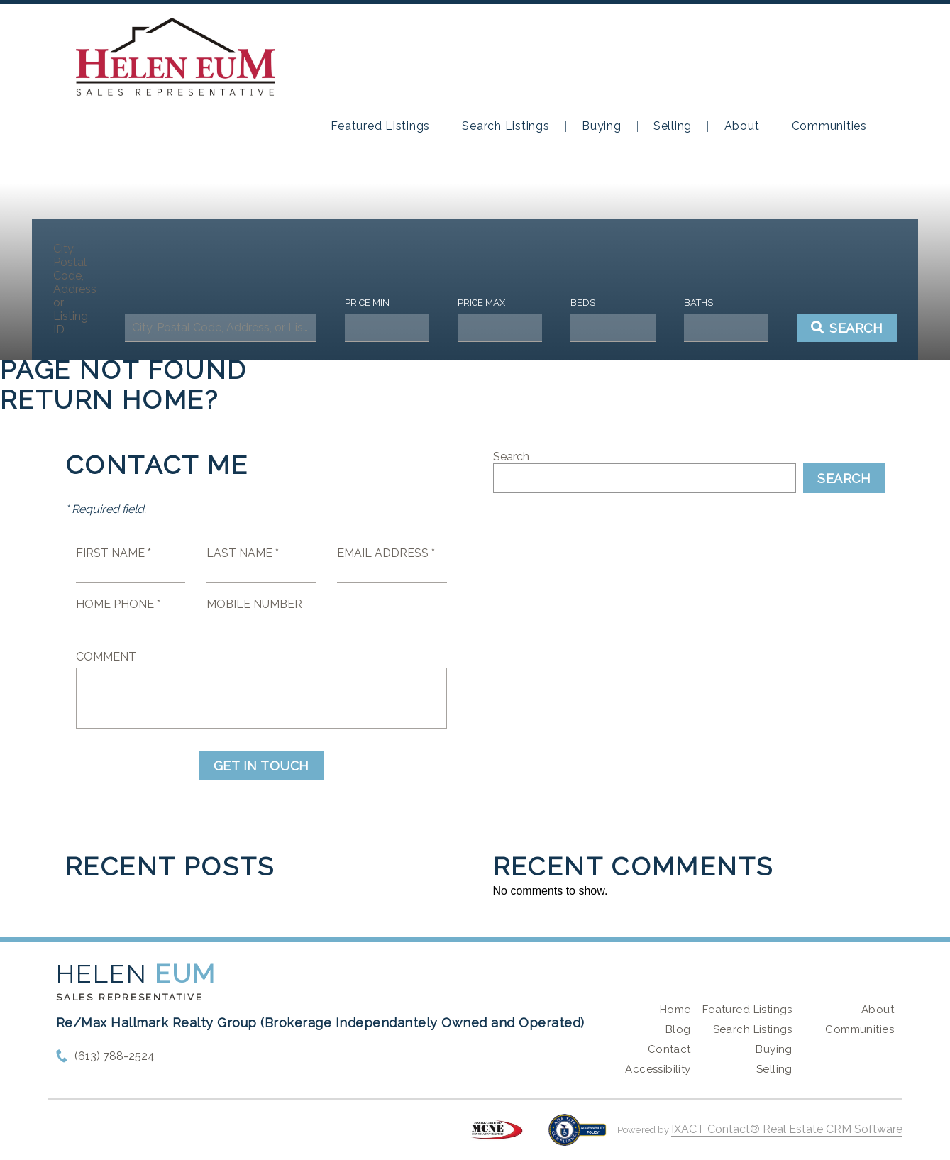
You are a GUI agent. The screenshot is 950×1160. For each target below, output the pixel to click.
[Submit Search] (831, 328)
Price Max (480, 302)
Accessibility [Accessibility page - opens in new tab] (657, 1069)
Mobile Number (254, 604)
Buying (602, 126)
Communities (829, 126)
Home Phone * (118, 604)
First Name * (113, 553)
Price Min (371, 302)
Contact (669, 1049)
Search (511, 456)
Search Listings (505, 126)
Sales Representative (130, 997)
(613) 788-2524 (114, 1056)
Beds (577, 302)
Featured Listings (380, 126)
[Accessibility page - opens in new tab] (577, 1137)
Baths (687, 302)
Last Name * (242, 553)
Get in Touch (261, 765)
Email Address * (386, 553)
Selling (672, 126)
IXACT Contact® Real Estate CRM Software (786, 1129)
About (742, 126)
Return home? (109, 399)
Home (675, 1009)
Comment (106, 656)
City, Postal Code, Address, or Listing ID (90, 289)
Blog (678, 1029)
